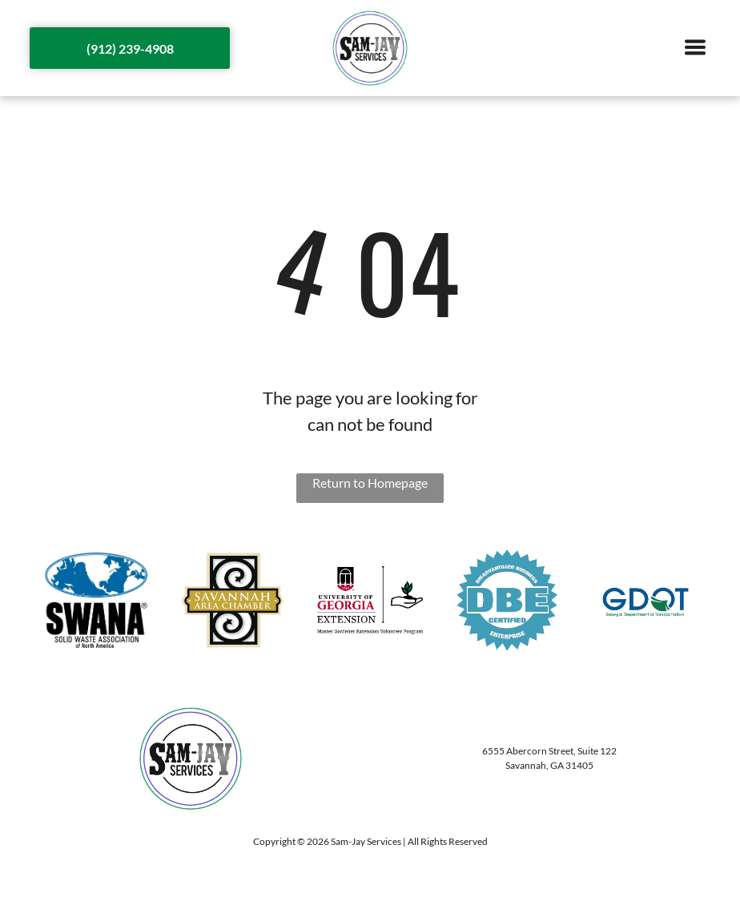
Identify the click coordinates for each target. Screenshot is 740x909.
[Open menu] (695, 48)
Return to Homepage (370, 482)
